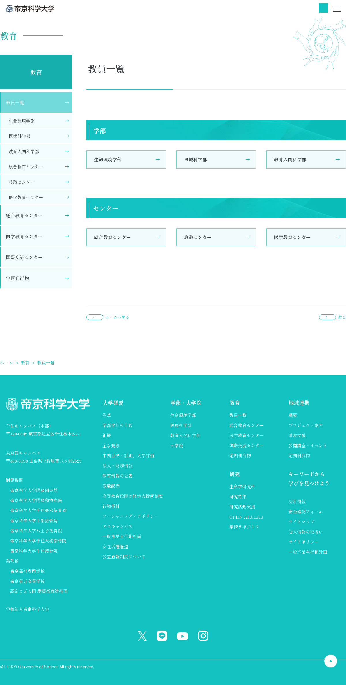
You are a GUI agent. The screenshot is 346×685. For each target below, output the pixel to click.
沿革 (106, 415)
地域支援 (297, 435)
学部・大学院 (185, 402)
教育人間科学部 (290, 159)
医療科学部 (195, 159)
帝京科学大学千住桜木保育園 (38, 510)
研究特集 (238, 497)
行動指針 (111, 506)
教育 (36, 72)
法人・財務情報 (117, 466)
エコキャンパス (117, 526)
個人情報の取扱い (305, 532)
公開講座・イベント (307, 445)
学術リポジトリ (244, 527)
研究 (234, 474)
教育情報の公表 (117, 476)
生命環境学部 (108, 159)
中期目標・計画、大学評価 (128, 455)
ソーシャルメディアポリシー (130, 516)
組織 (106, 435)
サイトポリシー (303, 542)
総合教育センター (112, 237)
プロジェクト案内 (305, 425)
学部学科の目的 (117, 425)
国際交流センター (24, 257)
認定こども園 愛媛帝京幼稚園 (38, 591)
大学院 (176, 445)
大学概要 (112, 402)
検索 (323, 8)
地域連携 (298, 402)
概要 (292, 415)
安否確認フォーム (305, 512)
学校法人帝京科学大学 (27, 609)
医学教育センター (292, 237)
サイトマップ (301, 522)
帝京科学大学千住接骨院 (34, 551)
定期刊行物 (17, 278)
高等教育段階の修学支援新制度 (132, 496)
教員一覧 (15, 102)
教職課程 (111, 486)
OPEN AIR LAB (246, 517)
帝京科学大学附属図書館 (34, 490)
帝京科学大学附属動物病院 (36, 500)
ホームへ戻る (117, 317)
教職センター (198, 237)
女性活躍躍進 (115, 546)
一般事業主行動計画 (121, 536)
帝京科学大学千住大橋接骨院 (38, 541)
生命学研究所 (242, 487)
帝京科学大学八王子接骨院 (36, 530)
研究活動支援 (242, 507)
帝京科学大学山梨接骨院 (34, 520)
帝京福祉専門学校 (27, 571)
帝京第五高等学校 (27, 581)
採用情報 (297, 502)
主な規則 (111, 445)
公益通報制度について (124, 556)
